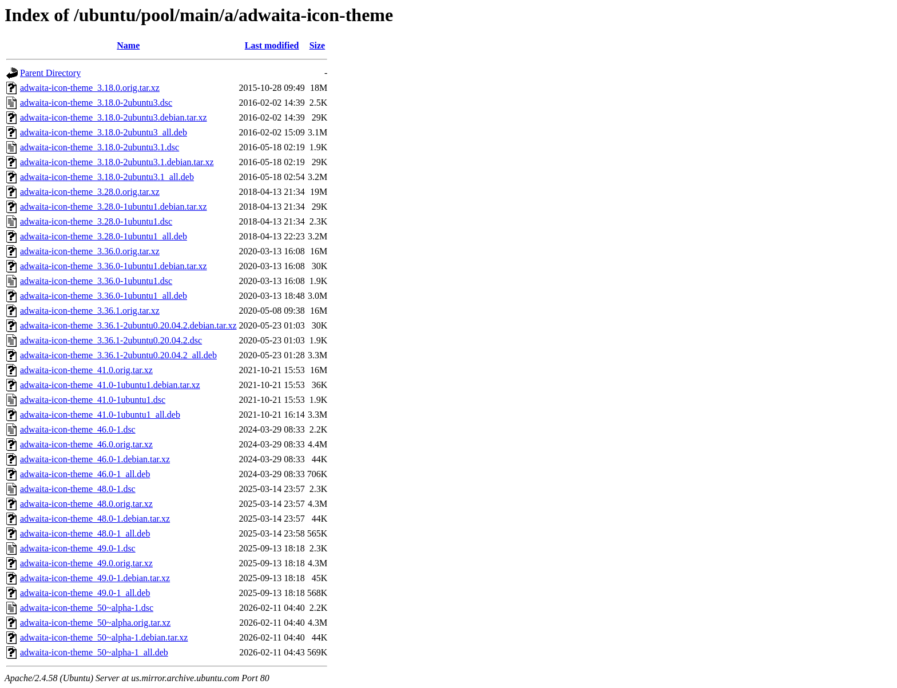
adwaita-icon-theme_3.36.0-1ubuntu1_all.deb (103, 296)
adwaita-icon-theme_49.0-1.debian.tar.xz (95, 578)
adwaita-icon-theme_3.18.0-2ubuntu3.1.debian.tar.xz (117, 162)
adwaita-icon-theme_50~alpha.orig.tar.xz (95, 622)
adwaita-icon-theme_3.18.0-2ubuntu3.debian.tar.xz (113, 117)
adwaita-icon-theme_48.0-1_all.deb (85, 533)
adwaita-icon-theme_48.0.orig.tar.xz (86, 504)
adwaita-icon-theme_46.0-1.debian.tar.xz (95, 459)
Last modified (272, 45)
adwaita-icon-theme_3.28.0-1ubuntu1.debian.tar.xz (113, 206)
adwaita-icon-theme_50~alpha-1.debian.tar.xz (104, 637)
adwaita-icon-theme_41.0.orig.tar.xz (86, 370)
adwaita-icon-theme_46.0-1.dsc (78, 429)
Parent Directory (50, 73)
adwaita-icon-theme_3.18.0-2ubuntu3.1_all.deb (107, 177)
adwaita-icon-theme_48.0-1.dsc (78, 489)
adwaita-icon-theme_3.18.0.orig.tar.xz (90, 88)
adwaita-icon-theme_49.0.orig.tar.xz (86, 563)
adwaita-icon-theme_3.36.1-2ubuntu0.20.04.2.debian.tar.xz (128, 325)
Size (317, 45)
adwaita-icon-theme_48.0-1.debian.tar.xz (95, 518)
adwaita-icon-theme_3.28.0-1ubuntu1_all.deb (103, 236)
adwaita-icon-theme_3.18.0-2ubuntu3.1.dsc (99, 147)
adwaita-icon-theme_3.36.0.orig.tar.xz (90, 251)
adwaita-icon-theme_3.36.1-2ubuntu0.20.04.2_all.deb (118, 355)
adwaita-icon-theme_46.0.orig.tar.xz (86, 444)
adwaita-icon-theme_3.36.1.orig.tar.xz (90, 310)
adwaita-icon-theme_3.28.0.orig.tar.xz (90, 192)
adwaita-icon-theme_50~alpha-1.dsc (86, 608)
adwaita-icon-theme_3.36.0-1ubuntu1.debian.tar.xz (113, 266)
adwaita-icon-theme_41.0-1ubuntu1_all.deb (100, 414)
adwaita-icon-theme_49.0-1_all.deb (85, 593)
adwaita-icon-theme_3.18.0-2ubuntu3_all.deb (103, 132)
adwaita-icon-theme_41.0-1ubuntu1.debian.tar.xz (110, 385)
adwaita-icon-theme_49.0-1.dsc (78, 548)
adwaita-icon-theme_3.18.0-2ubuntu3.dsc (96, 102)
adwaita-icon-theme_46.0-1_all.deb (85, 474)
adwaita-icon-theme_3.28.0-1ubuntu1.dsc (96, 221)
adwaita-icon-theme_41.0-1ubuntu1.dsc (92, 400)
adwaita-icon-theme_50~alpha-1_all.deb (94, 652)
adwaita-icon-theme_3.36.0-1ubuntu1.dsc (96, 281)
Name (128, 45)
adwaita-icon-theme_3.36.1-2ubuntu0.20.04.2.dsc (111, 340)
